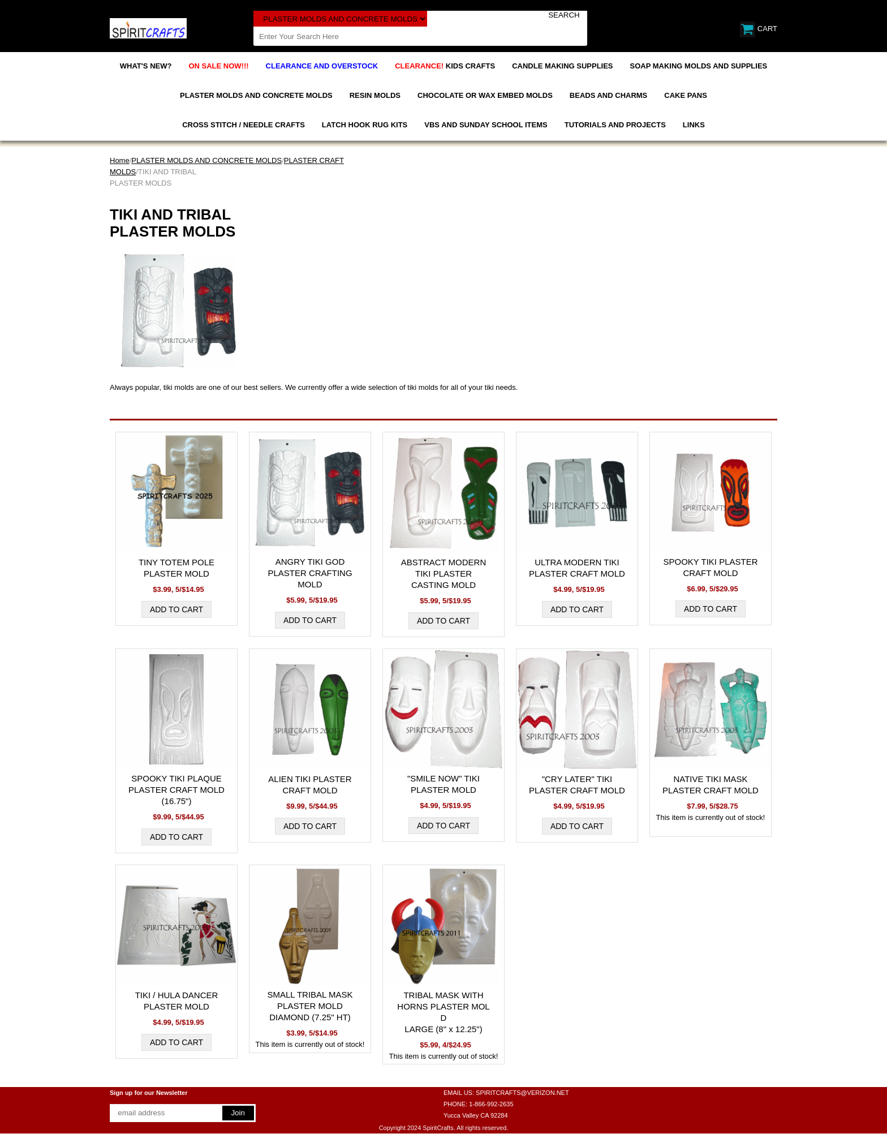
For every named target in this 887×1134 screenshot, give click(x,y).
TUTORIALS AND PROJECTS (615, 125)
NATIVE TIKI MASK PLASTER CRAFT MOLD (710, 784)
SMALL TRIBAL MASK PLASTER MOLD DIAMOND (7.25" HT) (309, 1006)
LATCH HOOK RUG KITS (364, 125)
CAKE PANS (685, 95)
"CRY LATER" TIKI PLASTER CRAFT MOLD (577, 784)
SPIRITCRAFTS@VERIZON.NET (522, 1092)
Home (120, 160)
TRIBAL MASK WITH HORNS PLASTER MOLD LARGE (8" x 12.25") (443, 1012)
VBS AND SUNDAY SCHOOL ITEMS (485, 125)
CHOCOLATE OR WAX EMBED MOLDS (485, 95)
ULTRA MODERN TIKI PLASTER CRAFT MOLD (577, 567)
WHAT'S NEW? (146, 66)
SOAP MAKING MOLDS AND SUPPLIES (699, 66)
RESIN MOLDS (375, 95)
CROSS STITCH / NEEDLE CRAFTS (243, 125)
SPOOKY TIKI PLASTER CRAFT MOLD (710, 567)
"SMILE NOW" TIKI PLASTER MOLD (443, 784)
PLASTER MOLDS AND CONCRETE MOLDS (256, 95)
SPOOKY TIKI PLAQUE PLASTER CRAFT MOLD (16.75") (176, 790)
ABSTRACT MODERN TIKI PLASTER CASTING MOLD (443, 573)
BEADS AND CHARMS (608, 95)
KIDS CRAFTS (445, 66)
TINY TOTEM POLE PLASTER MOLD (176, 567)
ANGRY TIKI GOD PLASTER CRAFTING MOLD (310, 573)
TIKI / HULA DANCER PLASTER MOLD (176, 1000)
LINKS (694, 125)
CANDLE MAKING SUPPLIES (562, 66)
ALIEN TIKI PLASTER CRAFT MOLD (309, 784)
